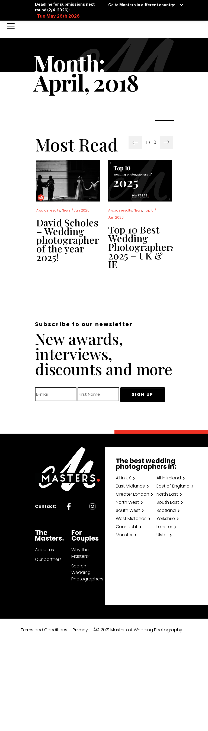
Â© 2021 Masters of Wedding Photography (137, 630)
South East (167, 502)
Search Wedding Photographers (87, 572)
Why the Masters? (80, 553)
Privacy (80, 630)
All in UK (123, 478)
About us (44, 550)
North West (127, 502)
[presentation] (135, 142)
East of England (173, 486)
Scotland (166, 510)
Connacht (126, 527)
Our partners (48, 559)
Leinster (164, 527)
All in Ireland (168, 478)
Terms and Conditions (44, 630)
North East (167, 494)
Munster (124, 535)
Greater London (132, 494)
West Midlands (131, 518)
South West (128, 510)
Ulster (162, 535)
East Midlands (130, 486)
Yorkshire (165, 518)
